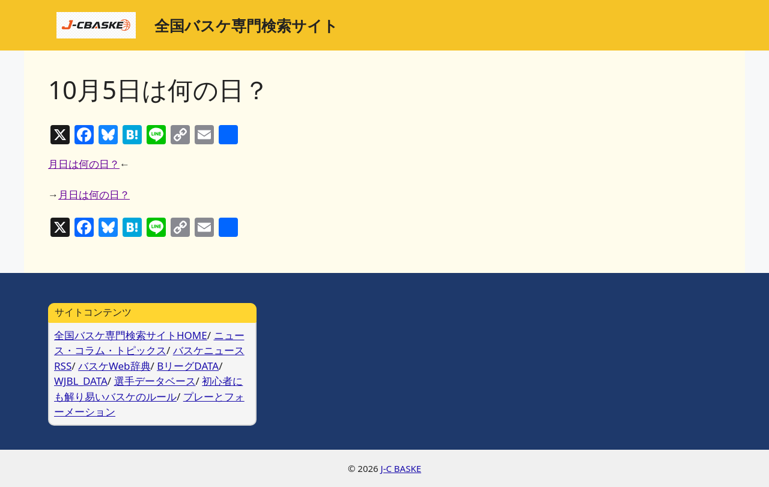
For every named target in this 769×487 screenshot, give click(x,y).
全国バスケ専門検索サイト (246, 25)
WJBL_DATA (81, 381)
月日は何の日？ (84, 164)
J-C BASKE (401, 468)
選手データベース (155, 381)
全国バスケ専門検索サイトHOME (130, 335)
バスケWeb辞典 (114, 366)
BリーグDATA (188, 366)
